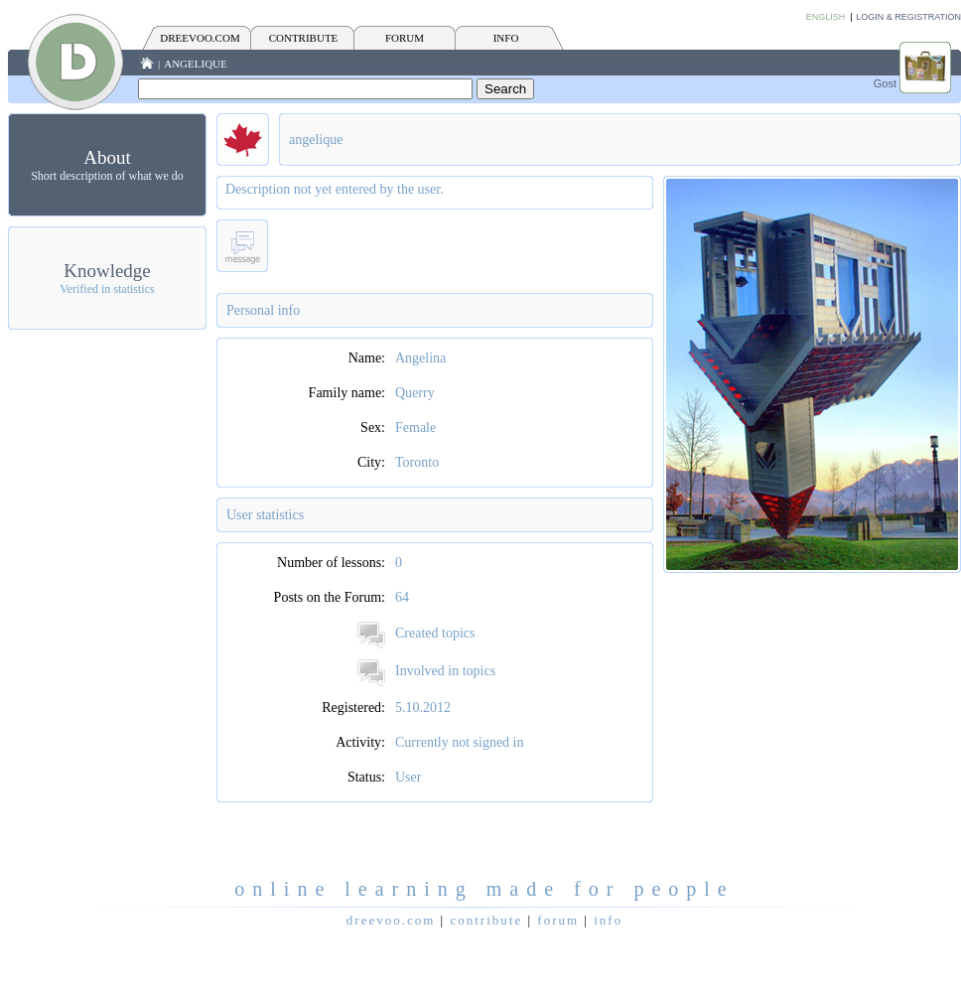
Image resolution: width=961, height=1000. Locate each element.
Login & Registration (908, 17)
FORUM (404, 38)
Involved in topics (445, 670)
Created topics (435, 633)
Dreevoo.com (199, 38)
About (107, 157)
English (826, 17)
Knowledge (107, 270)
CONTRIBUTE (304, 38)
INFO (506, 38)
